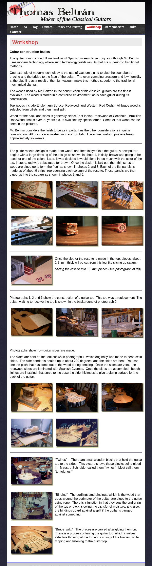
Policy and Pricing (69, 27)
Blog (34, 27)
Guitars (47, 27)
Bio (24, 27)
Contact (15, 32)
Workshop (93, 27)
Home (14, 27)
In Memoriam (114, 27)
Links (132, 27)
